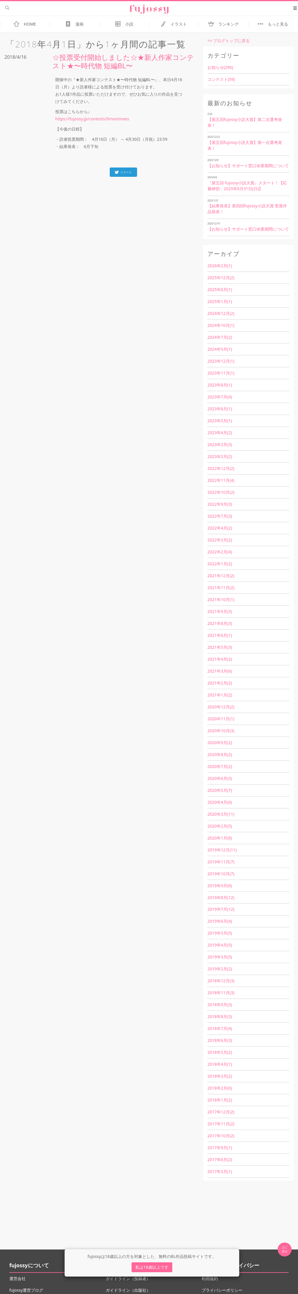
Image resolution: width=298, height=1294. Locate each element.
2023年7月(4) (219, 397)
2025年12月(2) (220, 277)
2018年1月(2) (219, 1100)
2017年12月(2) (220, 1112)
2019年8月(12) (220, 897)
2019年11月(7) (220, 862)
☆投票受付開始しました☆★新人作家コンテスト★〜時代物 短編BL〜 (123, 61)
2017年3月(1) (219, 1171)
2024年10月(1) (220, 325)
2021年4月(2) (219, 659)
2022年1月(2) (219, 563)
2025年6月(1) (219, 289)
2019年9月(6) (219, 885)
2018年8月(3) (219, 1016)
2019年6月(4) (219, 921)
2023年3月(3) (219, 444)
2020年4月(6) (219, 802)
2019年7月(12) (220, 909)
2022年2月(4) (219, 552)
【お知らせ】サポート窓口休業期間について (248, 165)
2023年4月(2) (219, 432)
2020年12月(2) (220, 707)
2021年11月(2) (220, 587)
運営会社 (17, 1278)
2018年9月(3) (219, 1004)
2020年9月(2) (219, 742)
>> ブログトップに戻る (228, 40)
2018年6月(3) (219, 1040)
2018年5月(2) (219, 1052)
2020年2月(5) (219, 826)
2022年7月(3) (219, 516)
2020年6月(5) (219, 778)
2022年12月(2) (220, 468)
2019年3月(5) (219, 957)
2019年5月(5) (219, 933)
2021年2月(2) (219, 683)
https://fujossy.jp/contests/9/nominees (92, 119)
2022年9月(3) (219, 504)
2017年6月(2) (219, 1159)
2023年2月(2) (219, 456)
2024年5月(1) (219, 349)
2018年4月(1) (219, 1064)
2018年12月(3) (220, 980)
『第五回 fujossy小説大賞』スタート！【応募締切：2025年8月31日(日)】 (247, 185)
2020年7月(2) (219, 766)
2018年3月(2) (219, 1076)
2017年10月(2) (220, 1135)
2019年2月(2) (219, 969)
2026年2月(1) (219, 265)
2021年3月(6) (219, 671)
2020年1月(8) (219, 838)
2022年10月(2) (220, 492)
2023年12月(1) (220, 361)
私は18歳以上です (151, 1267)
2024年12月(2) (220, 313)
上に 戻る (285, 1249)
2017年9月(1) (219, 1147)
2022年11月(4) (220, 480)
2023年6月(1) (219, 408)
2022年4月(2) (219, 528)
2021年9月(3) (219, 611)
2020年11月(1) (220, 718)
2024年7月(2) (219, 337)
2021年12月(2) (220, 575)
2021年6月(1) (219, 635)
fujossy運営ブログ (26, 1290)
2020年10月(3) (220, 730)
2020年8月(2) (219, 754)
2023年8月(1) (219, 385)
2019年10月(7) (220, 873)
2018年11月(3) (220, 992)
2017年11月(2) (220, 1124)
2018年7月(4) (219, 1028)
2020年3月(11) (220, 814)
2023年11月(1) (220, 373)
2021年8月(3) (219, 623)
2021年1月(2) (219, 695)
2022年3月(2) (219, 540)
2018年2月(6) (219, 1088)
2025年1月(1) (219, 301)
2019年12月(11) (222, 850)
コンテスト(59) (221, 79)
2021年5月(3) (219, 647)
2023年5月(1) (219, 420)
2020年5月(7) (219, 790)
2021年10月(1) (220, 599)
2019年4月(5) (219, 945)
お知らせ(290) (220, 67)
